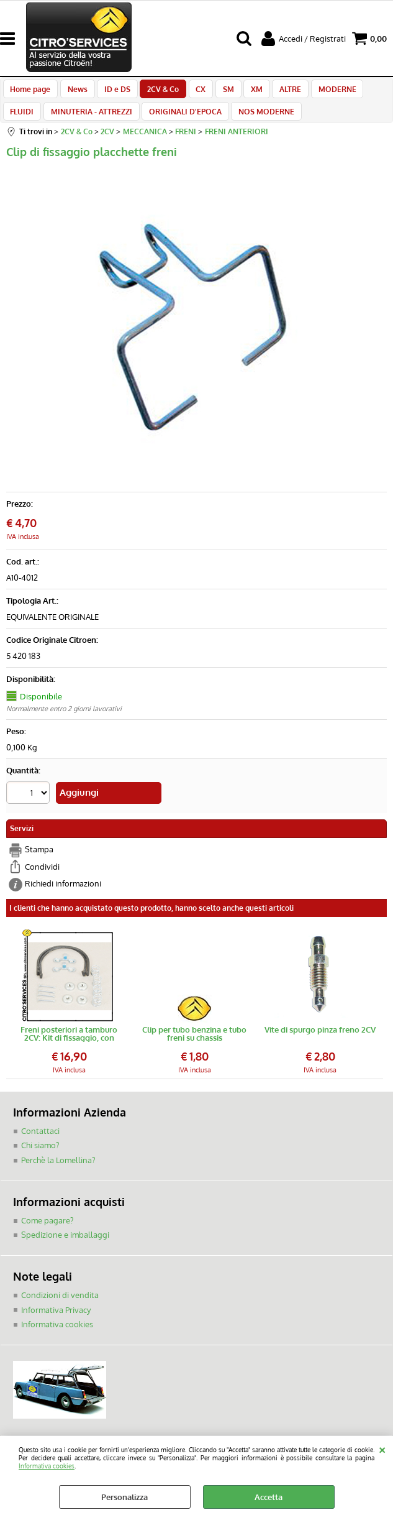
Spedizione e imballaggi (65, 1246)
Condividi (42, 878)
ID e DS (113, 92)
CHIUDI (382, 1448)
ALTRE (276, 92)
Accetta (268, 1497)
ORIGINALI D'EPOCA (142, 121)
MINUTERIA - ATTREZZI (50, 121)
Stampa (39, 861)
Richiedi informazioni (63, 895)
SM (218, 92)
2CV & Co (157, 92)
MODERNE (321, 92)
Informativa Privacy (56, 1320)
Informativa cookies (47, 1466)
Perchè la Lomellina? (58, 1171)
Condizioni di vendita (60, 1305)
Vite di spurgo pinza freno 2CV (320, 1041)
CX (192, 92)
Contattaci (40, 1142)
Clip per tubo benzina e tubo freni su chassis (194, 1045)
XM (244, 92)
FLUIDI (366, 92)
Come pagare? (47, 1231)
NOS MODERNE (222, 121)
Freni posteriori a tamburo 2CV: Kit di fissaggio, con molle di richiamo (68, 1045)
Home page (30, 92)
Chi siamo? (40, 1156)
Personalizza (124, 1497)
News (75, 92)
